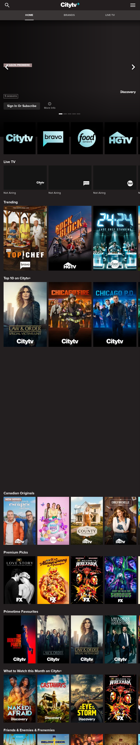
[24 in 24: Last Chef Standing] (114, 238)
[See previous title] (6, 67)
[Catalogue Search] (7, 5)
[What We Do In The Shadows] (121, 447)
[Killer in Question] (87, 684)
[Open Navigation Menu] (132, 5)
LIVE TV (110, 15)
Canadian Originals (19, 360)
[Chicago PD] (114, 314)
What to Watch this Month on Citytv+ (33, 538)
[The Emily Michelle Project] (121, 388)
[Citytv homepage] (20, 138)
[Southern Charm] (121, 625)
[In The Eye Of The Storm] (87, 565)
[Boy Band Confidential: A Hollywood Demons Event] (20, 684)
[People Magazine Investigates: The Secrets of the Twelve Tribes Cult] (121, 684)
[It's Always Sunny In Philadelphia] (53, 447)
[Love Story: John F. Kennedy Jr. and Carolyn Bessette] (20, 447)
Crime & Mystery (17, 656)
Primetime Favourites (21, 478)
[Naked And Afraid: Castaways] (53, 565)
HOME (29, 15)
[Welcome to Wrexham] (87, 447)
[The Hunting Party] (20, 506)
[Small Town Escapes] (20, 388)
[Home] (70, 5)
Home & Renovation (20, 715)
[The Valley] (20, 625)
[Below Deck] (53, 625)
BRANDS (69, 15)
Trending (11, 202)
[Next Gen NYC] (87, 625)
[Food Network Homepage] (87, 138)
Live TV (9, 162)
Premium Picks (16, 419)
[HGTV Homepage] (121, 138)
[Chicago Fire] (70, 314)
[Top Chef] (25, 238)
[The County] (87, 388)
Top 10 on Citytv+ (17, 278)
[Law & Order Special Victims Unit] (25, 314)
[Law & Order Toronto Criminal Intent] (121, 506)
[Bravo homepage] (53, 138)
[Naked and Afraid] (20, 565)
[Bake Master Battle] (53, 388)
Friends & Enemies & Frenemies (29, 597)
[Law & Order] (53, 506)
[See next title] (133, 67)
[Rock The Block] (70, 238)
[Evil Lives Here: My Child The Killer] (53, 684)
